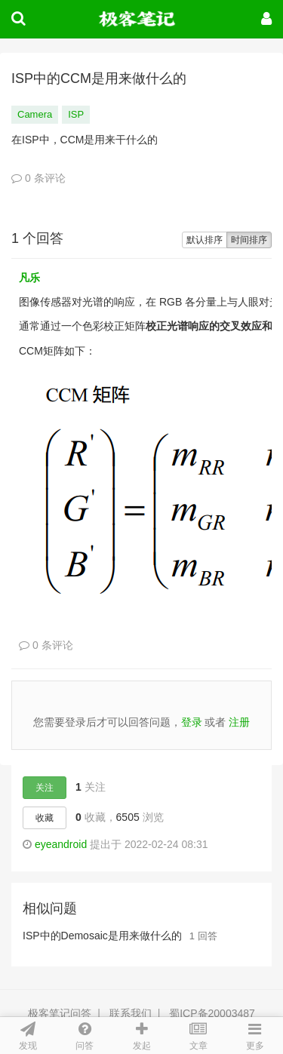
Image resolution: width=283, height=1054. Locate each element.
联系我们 (130, 1013)
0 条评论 (38, 178)
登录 (191, 722)
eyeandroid (61, 844)
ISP (76, 114)
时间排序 (249, 240)
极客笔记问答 (59, 1013)
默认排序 (204, 240)
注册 (239, 722)
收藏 (44, 818)
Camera (34, 114)
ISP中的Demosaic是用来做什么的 (102, 936)
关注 (44, 787)
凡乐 (29, 278)
